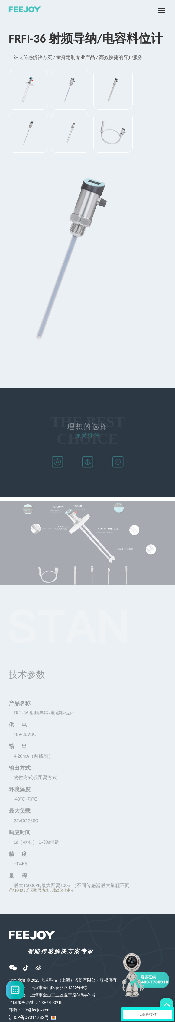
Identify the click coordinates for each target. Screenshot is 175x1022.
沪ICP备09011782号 (29, 1017)
